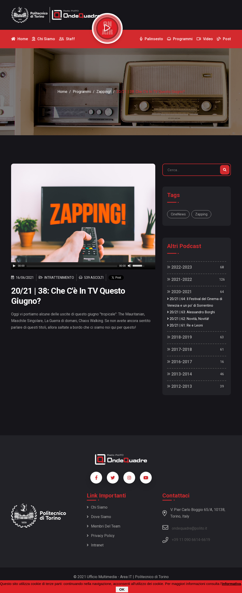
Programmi (82, 91)
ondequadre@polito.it (184, 527)
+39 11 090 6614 (186, 539)
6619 (206, 539)
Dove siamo (99, 517)
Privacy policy (101, 535)
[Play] (14, 266)
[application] (83, 265)
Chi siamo (97, 507)
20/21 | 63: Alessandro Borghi (191, 312)
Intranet (95, 545)
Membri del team (103, 526)
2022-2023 (179, 267)
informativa (231, 584)
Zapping (201, 214)
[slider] (71, 266)
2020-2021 (179, 291)
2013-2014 (179, 373)
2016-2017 (179, 361)
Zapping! (103, 91)
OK (122, 589)
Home (62, 91)
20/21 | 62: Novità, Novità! (188, 319)
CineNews (178, 214)
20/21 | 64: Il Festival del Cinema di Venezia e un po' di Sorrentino (194, 302)
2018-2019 (179, 337)
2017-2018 (179, 349)
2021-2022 (179, 279)
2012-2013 (179, 386)
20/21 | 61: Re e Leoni (185, 325)
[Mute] (129, 266)
